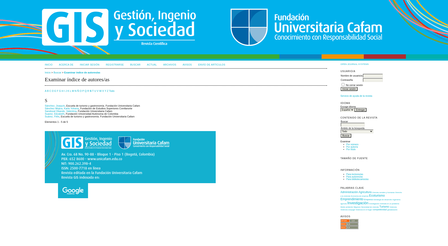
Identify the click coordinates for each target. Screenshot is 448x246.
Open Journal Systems (354, 64)
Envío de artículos (211, 65)
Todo (111, 91)
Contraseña (347, 80)
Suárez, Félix (52, 116)
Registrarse (115, 65)
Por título (351, 149)
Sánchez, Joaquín (55, 105)
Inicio (49, 65)
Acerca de (66, 65)
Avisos (187, 65)
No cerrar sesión (354, 85)
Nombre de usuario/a (351, 76)
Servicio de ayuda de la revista (356, 96)
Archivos (169, 65)
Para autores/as (354, 177)
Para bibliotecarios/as (357, 179)
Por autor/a (352, 147)
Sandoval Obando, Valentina (61, 111)
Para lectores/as (354, 174)
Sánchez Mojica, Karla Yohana (62, 108)
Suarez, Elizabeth (55, 113)
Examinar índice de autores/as (82, 72)
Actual (152, 65)
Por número (352, 144)
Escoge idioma (348, 106)
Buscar (135, 65)
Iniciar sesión (90, 65)
